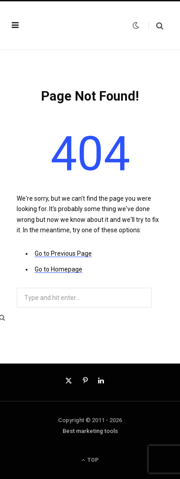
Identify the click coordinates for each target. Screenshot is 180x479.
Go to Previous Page (63, 253)
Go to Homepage (58, 269)
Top (90, 460)
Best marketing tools (90, 431)
